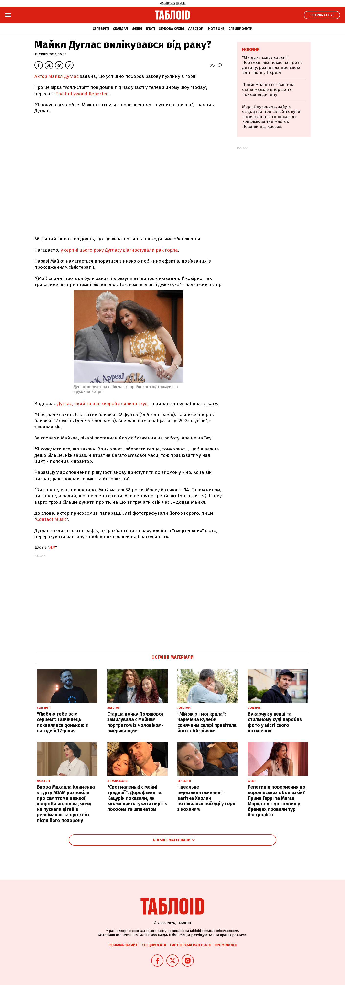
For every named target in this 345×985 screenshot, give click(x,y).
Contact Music (51, 519)
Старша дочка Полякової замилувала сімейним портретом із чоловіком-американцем (135, 722)
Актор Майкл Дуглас (56, 76)
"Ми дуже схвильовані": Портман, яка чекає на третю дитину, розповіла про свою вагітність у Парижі (272, 65)
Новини (251, 49)
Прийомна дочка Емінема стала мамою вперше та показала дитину (268, 89)
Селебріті (101, 29)
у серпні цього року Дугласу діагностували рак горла (119, 250)
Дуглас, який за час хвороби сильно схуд (102, 403)
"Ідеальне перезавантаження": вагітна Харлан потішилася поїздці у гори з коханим (206, 798)
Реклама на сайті (123, 945)
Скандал (120, 29)
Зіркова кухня (171, 29)
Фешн (137, 29)
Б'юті (150, 29)
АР (51, 547)
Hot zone (216, 29)
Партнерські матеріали (190, 945)
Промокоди (226, 945)
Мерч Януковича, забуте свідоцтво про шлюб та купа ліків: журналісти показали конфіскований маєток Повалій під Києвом (271, 116)
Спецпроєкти (240, 29)
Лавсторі (196, 29)
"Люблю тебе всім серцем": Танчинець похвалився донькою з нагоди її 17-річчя (62, 722)
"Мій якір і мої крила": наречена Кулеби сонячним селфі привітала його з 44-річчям (207, 722)
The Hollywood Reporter (81, 93)
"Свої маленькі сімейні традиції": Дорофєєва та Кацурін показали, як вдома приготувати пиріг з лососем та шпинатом (137, 798)
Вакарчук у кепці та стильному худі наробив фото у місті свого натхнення (275, 722)
